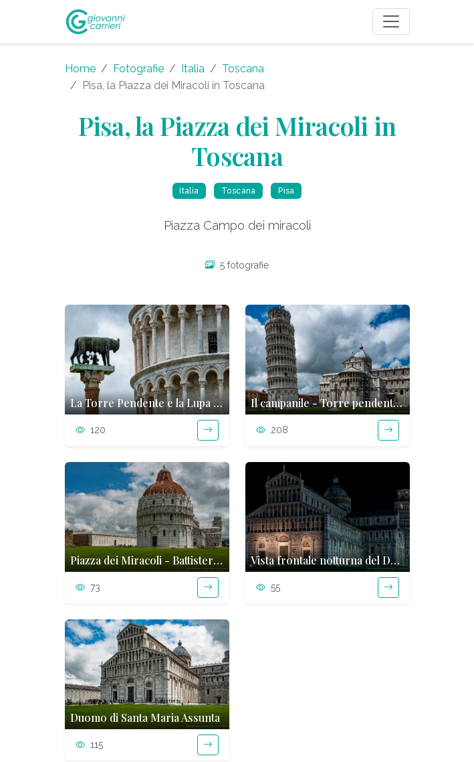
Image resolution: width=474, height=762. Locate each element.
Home (80, 68)
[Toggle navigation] (391, 21)
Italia (193, 68)
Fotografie (138, 68)
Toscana (243, 68)
